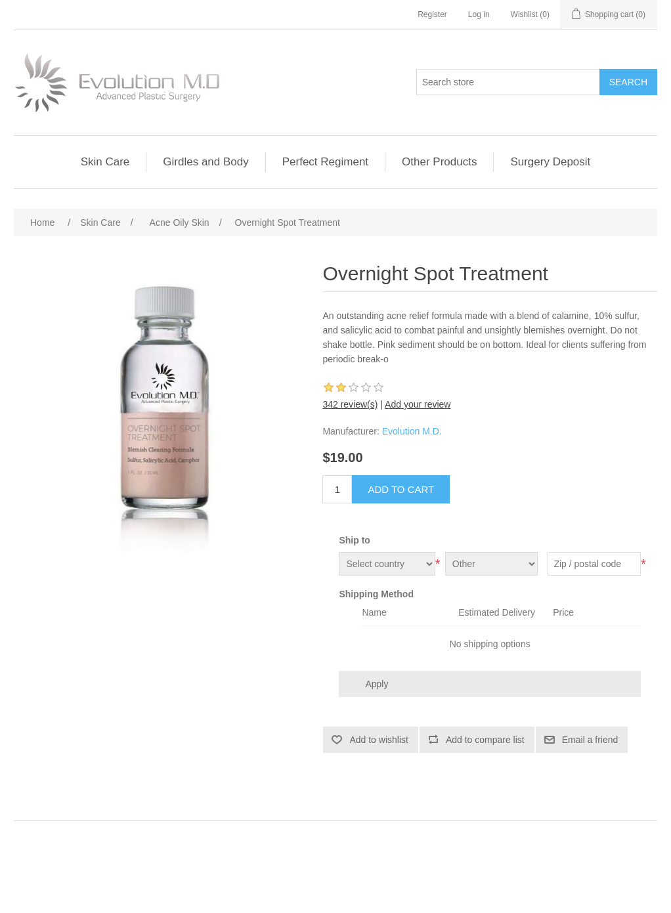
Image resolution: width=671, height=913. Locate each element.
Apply (376, 684)
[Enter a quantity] (337, 489)
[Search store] (508, 82)
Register (432, 14)
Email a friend (590, 739)
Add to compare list (485, 739)
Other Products (439, 162)
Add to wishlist (378, 739)
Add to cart (401, 489)
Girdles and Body (205, 162)
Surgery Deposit (550, 162)
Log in (479, 14)
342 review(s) (350, 404)
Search (628, 82)
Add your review (417, 404)
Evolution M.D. (412, 431)
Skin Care (105, 162)
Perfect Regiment (325, 162)
